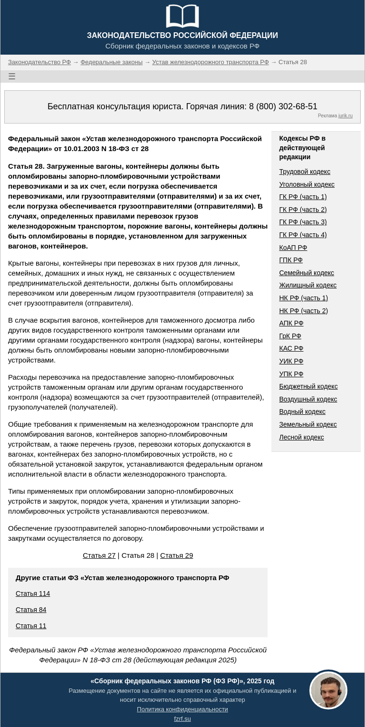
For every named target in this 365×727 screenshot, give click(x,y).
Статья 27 (99, 555)
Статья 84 (31, 609)
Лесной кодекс (301, 437)
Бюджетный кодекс (308, 386)
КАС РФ (291, 348)
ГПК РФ (291, 260)
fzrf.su (182, 718)
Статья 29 (176, 555)
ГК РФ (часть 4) (303, 235)
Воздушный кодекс (308, 399)
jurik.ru (345, 115)
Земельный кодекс (307, 424)
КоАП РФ (293, 247)
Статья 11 (31, 626)
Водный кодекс (302, 411)
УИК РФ (291, 361)
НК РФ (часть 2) (303, 311)
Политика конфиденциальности (182, 709)
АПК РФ (291, 323)
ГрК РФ (290, 336)
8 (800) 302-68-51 (283, 106)
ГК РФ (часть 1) (303, 197)
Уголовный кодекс (307, 184)
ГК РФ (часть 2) (303, 209)
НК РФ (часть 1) (303, 298)
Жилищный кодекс (307, 285)
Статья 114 (33, 593)
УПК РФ (291, 374)
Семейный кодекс (306, 273)
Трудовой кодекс (304, 171)
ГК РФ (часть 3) (303, 222)
